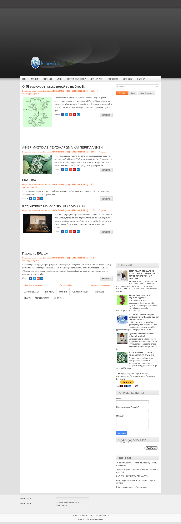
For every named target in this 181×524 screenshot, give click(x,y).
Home (24, 79)
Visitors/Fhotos (42, 298)
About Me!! (63, 291)
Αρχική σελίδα (66, 285)
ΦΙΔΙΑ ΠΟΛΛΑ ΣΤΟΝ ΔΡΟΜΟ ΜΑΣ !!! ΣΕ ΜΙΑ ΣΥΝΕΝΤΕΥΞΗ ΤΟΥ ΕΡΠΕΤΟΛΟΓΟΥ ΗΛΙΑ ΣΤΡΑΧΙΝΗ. (142, 275)
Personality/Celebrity (76, 79)
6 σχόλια (102, 151)
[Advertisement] (88, 20)
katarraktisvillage (98, 515)
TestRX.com (25, 499)
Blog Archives (146, 93)
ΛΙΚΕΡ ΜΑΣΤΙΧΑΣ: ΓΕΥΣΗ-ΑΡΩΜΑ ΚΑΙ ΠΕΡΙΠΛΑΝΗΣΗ (62, 147)
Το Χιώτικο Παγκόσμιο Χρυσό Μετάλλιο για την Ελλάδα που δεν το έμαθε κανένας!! (144, 316)
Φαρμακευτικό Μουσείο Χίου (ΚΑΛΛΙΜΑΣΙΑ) (53, 205)
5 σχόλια (102, 210)
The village (47, 79)
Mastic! (27, 298)
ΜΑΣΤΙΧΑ (29, 180)
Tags (133, 93)
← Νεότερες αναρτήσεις (32, 285)
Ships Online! (49, 291)
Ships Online (128, 79)
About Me (35, 79)
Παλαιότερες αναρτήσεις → (101, 285)
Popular (122, 93)
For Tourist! (59, 298)
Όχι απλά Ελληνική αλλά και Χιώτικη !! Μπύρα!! (141, 335)
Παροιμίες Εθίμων (35, 253)
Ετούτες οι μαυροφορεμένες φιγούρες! (132, 487)
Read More (106, 114)
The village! (99, 291)
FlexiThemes (90, 519)
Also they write (96, 79)
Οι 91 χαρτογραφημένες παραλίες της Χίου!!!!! (53, 86)
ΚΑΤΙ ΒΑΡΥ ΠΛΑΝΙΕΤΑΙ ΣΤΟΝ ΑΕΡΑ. (132, 476)
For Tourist (113, 79)
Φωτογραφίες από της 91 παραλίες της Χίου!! (140, 296)
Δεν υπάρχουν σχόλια (30, 93)
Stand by (141, 79)
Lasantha (99, 519)
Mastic (59, 79)
